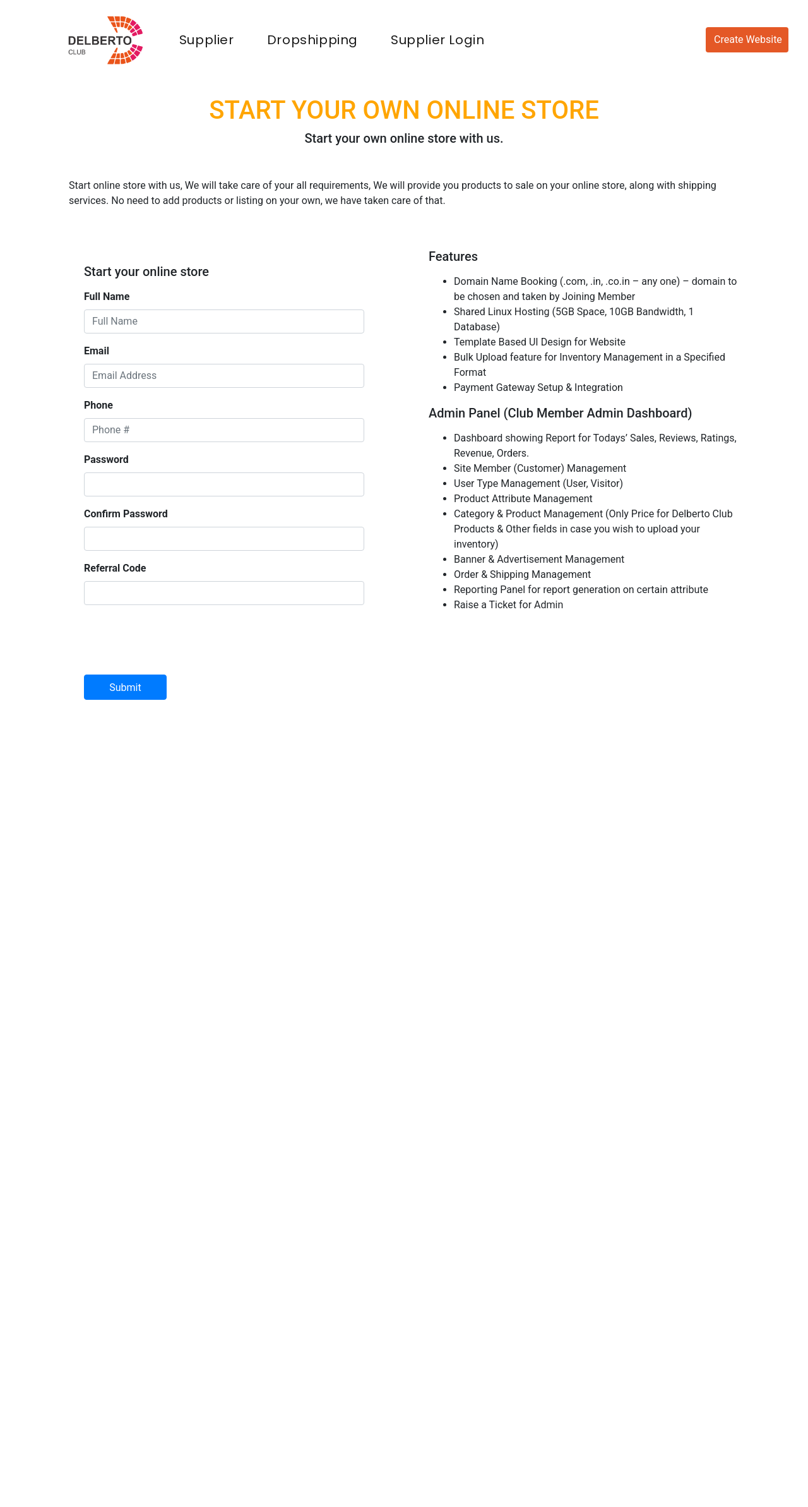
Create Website (748, 39)
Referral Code (115, 568)
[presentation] (180, 639)
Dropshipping (312, 40)
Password (106, 459)
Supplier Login (437, 40)
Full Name (106, 297)
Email (96, 351)
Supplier (209, 39)
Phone (98, 405)
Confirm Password (126, 514)
